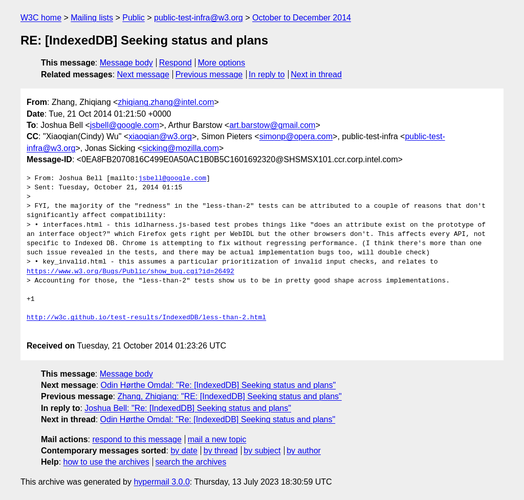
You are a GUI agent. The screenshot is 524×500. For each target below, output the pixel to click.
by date (183, 450)
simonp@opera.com (296, 136)
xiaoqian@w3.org (160, 136)
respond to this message (136, 439)
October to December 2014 (301, 17)
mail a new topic (217, 439)
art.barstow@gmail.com (272, 125)
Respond (175, 62)
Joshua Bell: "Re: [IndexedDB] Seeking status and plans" (187, 408)
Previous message (209, 74)
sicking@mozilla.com (180, 148)
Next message (143, 74)
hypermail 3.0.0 (161, 481)
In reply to (267, 74)
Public (133, 17)
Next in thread (316, 74)
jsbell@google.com (124, 125)
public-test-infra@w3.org (198, 17)
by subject (262, 450)
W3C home (40, 17)
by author (304, 450)
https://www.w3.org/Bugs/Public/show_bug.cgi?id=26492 (130, 271)
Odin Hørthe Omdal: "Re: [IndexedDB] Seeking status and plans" (218, 385)
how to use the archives (106, 462)
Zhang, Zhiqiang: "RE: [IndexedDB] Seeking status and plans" (229, 396)
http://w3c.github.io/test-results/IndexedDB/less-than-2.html (146, 317)
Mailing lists (92, 17)
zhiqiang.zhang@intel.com (166, 102)
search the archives (191, 462)
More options (222, 62)
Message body (126, 62)
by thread (221, 450)
